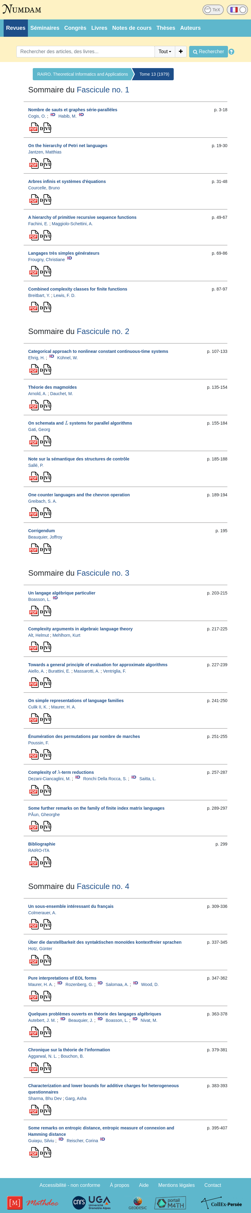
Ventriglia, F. (114, 671)
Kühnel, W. (67, 357)
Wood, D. (150, 984)
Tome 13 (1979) (154, 74)
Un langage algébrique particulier (61, 593)
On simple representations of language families (76, 700)
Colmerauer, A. (42, 912)
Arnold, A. (37, 393)
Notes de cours (132, 28)
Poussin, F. (38, 742)
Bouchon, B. (72, 1056)
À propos (119, 1185)
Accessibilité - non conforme (70, 1185)
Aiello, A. (36, 671)
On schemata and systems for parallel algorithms (80, 423)
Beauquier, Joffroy (45, 537)
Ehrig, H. (36, 357)
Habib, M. (68, 116)
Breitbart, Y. (39, 295)
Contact (212, 1185)
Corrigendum (41, 530)
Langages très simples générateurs (63, 253)
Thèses (165, 28)
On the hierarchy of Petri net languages (67, 145)
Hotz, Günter (40, 948)
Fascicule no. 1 (103, 89)
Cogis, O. (37, 116)
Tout (163, 51)
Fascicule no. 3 (103, 573)
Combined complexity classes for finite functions (77, 289)
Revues (15, 28)
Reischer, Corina (82, 1140)
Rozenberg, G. (79, 984)
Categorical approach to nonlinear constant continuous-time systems (98, 351)
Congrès (75, 28)
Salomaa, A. (117, 984)
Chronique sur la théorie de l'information (69, 1049)
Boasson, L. (39, 599)
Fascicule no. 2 (103, 331)
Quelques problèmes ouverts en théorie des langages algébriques (94, 1013)
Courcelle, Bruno (44, 187)
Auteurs (190, 28)
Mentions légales (176, 1185)
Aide (144, 1185)
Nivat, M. (149, 1020)
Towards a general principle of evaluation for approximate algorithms (98, 664)
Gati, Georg (39, 429)
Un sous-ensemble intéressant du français (71, 906)
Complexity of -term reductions (61, 772)
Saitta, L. (147, 778)
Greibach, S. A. (42, 501)
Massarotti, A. (86, 671)
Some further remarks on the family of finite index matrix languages (96, 808)
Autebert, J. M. (42, 1020)
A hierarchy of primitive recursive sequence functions (82, 217)
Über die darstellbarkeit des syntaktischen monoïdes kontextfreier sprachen (105, 942)
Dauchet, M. (61, 393)
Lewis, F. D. (64, 295)
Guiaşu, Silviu (41, 1140)
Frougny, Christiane (46, 259)
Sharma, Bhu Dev (45, 1098)
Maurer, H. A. (63, 707)
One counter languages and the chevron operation (79, 494)
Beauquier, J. (80, 1020)
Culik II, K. (38, 707)
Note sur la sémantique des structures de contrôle (78, 459)
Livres (99, 28)
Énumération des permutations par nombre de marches (84, 736)
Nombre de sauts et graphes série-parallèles (72, 109)
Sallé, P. (35, 465)
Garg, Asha (75, 1098)
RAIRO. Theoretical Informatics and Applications (82, 74)
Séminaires (44, 28)
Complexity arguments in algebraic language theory (80, 628)
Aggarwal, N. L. (42, 1056)
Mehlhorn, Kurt (66, 635)
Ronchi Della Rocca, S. (105, 778)
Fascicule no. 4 (103, 886)
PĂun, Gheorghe (44, 814)
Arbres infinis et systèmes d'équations (67, 181)
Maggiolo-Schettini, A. (72, 223)
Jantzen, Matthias (45, 152)
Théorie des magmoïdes (52, 387)
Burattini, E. (59, 671)
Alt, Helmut (38, 635)
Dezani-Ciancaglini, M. (49, 778)
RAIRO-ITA (38, 850)
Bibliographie (41, 844)
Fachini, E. (38, 223)
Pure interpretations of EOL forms (62, 978)
